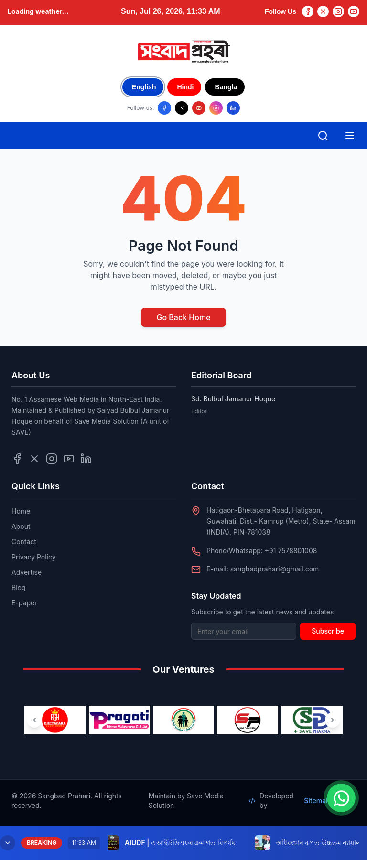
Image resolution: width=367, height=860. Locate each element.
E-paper (24, 603)
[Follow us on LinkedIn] (233, 108)
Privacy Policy (33, 557)
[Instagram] (338, 11)
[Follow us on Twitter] (34, 458)
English (144, 87)
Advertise (26, 572)
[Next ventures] (332, 720)
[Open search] (323, 135)
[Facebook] (307, 11)
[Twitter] (323, 11)
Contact (23, 542)
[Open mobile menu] (349, 135)
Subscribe (328, 631)
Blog (18, 587)
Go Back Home (183, 317)
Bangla (226, 87)
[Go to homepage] (183, 51)
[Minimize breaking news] (7, 842)
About (20, 526)
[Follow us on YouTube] (198, 108)
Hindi (185, 87)
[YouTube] (353, 11)
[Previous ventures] (34, 720)
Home (20, 511)
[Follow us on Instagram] (216, 108)
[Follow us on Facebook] (164, 108)
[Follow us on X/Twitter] (181, 108)
